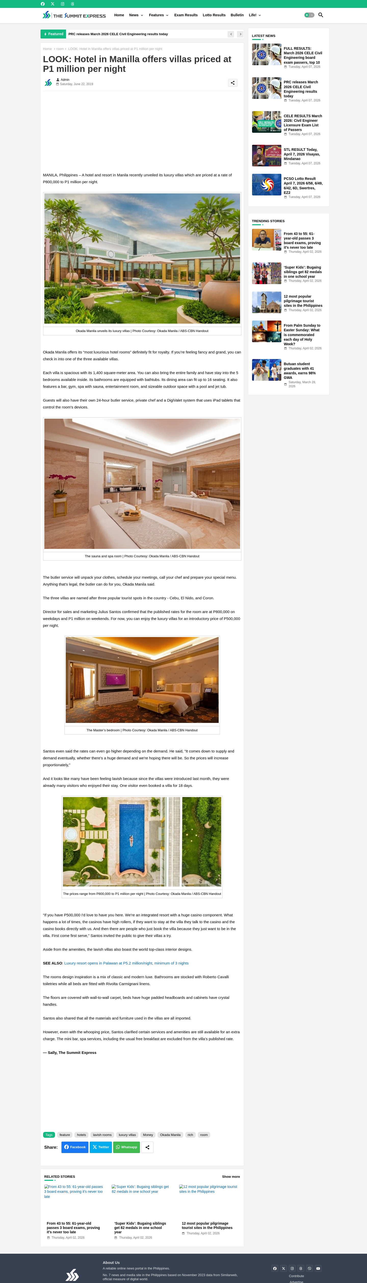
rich (190, 1135)
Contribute (296, 1276)
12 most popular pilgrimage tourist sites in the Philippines (207, 1225)
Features (156, 15)
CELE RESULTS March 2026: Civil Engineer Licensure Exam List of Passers (303, 123)
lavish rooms (102, 1135)
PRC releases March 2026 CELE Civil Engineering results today (118, 34)
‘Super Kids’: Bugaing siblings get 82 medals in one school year (140, 1227)
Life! (253, 15)
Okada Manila (170, 1135)
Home (119, 15)
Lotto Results (214, 15)
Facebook (78, 1147)
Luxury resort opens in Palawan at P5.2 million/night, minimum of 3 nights (126, 963)
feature (65, 1135)
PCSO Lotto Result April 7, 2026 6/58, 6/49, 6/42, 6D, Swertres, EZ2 (303, 186)
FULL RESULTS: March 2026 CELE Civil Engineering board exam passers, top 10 (303, 55)
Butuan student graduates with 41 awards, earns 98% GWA (300, 371)
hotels (81, 1135)
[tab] (119, 15)
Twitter (103, 1147)
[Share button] (147, 1147)
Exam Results (186, 15)
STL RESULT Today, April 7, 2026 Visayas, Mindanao (302, 154)
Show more (231, 1177)
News (134, 15)
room (60, 49)
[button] (309, 15)
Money (148, 1135)
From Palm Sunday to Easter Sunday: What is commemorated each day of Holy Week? (302, 334)
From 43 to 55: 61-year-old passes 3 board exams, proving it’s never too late (73, 1227)
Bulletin (237, 15)
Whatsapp (129, 1147)
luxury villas (127, 1135)
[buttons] (43, 4)
